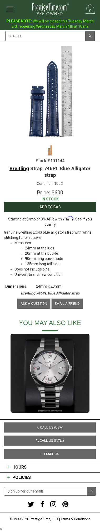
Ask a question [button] (34, 304)
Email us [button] (50, 454)
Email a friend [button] (67, 304)
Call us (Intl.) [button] (50, 440)
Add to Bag (50, 207)
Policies (19, 477)
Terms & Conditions (76, 519)
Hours (17, 467)
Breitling (19, 168)
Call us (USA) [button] (50, 427)
